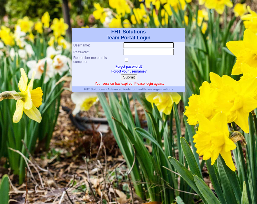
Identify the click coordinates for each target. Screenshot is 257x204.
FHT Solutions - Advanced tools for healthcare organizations (128, 89)
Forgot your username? (129, 71)
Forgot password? (128, 67)
